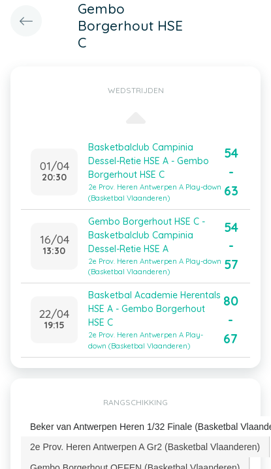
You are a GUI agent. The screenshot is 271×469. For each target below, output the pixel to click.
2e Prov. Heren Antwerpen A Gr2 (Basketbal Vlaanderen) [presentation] (145, 447)
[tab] (145, 446)
